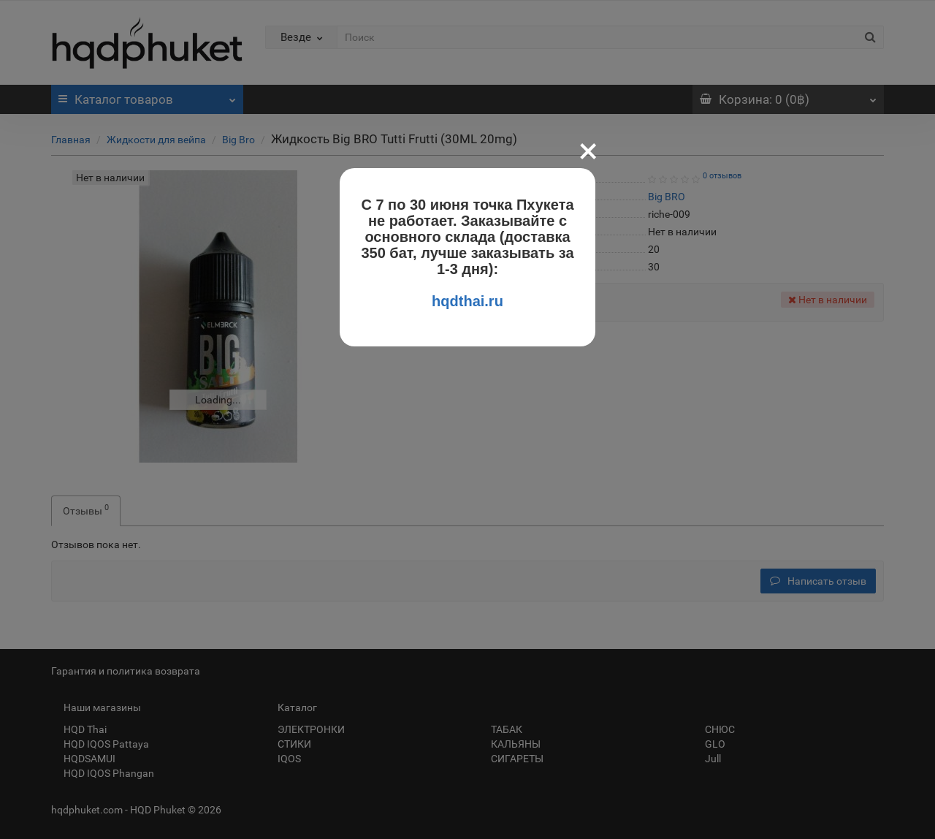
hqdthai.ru (467, 301)
